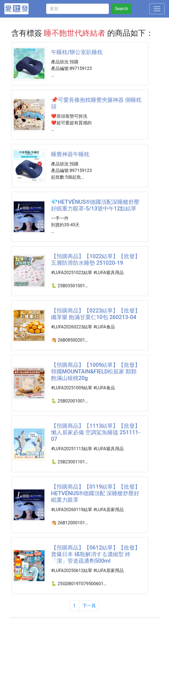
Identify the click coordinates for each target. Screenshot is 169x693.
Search (121, 8)
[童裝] (77, 9)
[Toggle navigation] (157, 8)
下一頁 (89, 605)
